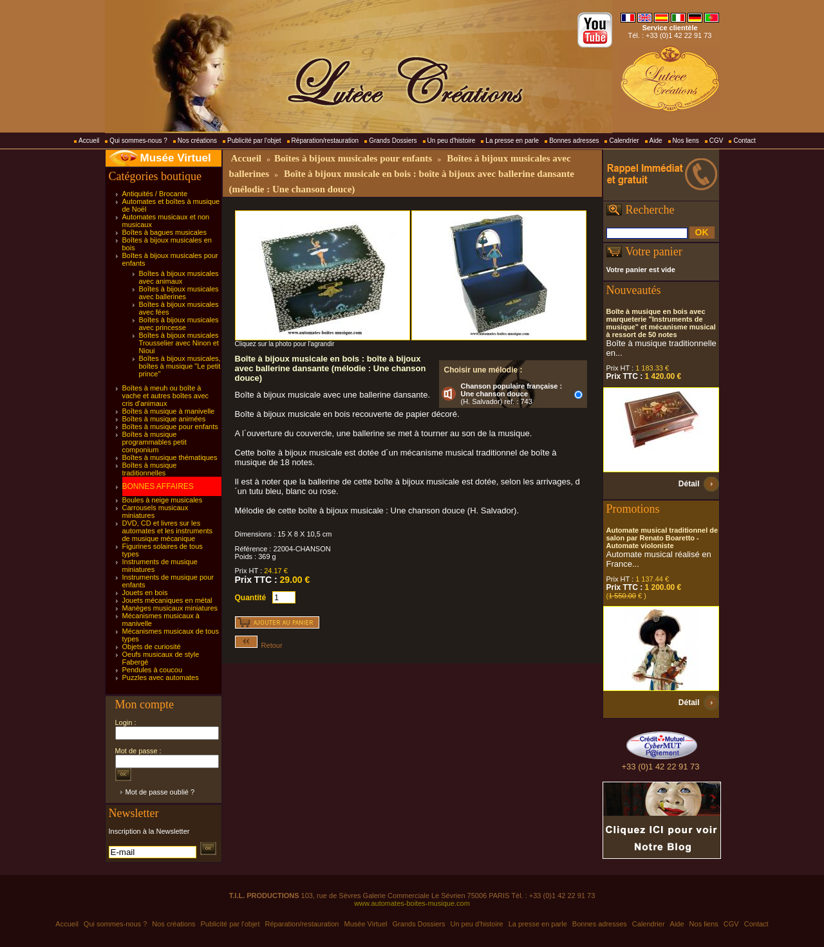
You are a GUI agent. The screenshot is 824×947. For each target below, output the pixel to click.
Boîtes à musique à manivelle (168, 411)
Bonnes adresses (574, 140)
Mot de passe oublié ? (160, 792)
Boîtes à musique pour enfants (170, 426)
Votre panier (654, 251)
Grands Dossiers (393, 140)
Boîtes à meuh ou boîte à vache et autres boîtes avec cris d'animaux (165, 395)
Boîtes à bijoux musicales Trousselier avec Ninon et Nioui (179, 342)
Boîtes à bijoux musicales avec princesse (179, 323)
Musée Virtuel (175, 158)
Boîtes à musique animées (164, 419)
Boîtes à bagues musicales (164, 232)
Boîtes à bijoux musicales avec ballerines (179, 292)
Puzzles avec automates (160, 677)
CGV (716, 140)
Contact (744, 140)
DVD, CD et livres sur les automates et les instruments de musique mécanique (167, 530)
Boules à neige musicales (162, 500)
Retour (259, 645)
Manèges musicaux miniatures (170, 608)
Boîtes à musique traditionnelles (149, 469)
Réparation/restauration (325, 140)
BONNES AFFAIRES (158, 486)
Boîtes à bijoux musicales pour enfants (353, 158)
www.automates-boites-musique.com (412, 903)
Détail (689, 483)
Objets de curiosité (151, 646)
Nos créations (197, 140)
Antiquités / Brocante (155, 194)
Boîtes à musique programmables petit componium (154, 442)
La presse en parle (512, 140)
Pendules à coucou (152, 670)
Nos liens (686, 140)
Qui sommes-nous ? (138, 140)
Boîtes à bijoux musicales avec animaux (179, 277)
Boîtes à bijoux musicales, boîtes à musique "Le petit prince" (180, 366)
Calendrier (624, 140)
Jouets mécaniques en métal (167, 600)
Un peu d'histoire (451, 140)
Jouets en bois (145, 592)
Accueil (89, 140)
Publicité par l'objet (254, 140)
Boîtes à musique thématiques (170, 457)
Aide (656, 140)
